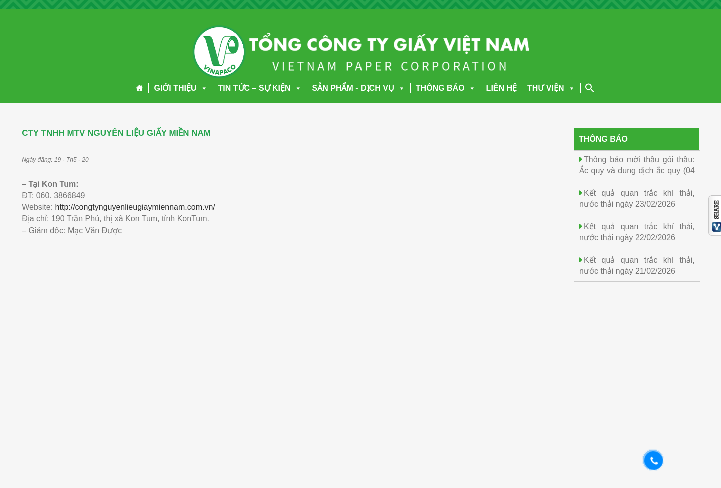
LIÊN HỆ (501, 88)
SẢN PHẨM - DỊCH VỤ (358, 88)
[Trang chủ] (139, 88)
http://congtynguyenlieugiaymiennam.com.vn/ (135, 207)
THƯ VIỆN (551, 88)
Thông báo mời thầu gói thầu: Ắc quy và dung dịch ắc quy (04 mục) (637, 170)
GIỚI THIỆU (180, 88)
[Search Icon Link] (590, 88)
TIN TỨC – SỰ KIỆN (260, 88)
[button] (202, 88)
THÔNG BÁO (446, 88)
